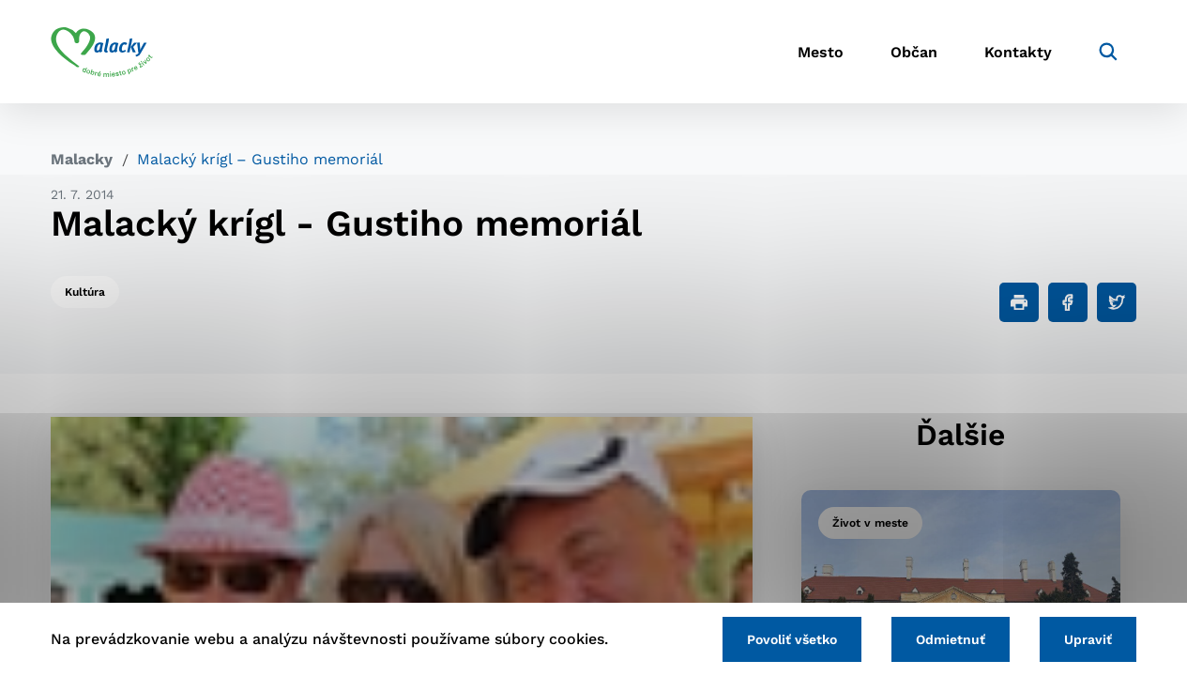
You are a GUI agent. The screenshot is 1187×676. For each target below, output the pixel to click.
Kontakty (1018, 52)
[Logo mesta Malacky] (102, 51)
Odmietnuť (950, 639)
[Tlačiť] (1019, 302)
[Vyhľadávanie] (1108, 51)
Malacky (82, 159)
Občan (913, 52)
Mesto (821, 52)
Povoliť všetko (792, 639)
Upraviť (1088, 639)
